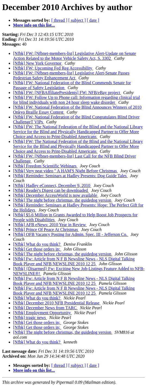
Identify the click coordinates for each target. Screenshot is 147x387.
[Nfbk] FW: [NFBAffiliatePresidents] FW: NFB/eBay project (67, 92)
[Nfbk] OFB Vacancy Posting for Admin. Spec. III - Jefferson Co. (70, 234)
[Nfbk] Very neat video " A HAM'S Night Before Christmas (65, 170)
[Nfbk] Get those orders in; (37, 249)
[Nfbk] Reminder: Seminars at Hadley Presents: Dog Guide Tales (70, 175)
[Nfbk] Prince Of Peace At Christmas (46, 229)
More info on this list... (34, 25)
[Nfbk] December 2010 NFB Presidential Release (57, 303)
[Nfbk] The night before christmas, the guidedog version (62, 200)
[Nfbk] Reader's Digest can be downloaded (51, 190)
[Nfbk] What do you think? (37, 244)
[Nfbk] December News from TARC (45, 307)
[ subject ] (77, 20)
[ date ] (93, 20)
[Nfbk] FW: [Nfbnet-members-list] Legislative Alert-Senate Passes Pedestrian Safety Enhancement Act (71, 75)
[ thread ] (59, 20)
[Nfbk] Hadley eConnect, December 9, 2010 (52, 185)
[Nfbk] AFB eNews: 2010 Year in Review (50, 224)
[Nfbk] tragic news (30, 317)
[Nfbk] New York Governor (37, 63)
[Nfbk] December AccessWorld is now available (55, 195)
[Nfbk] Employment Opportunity (42, 312)
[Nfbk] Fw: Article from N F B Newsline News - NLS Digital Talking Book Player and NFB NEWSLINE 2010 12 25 (74, 261)
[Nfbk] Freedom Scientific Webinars (45, 166)
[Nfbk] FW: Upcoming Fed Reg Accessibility (53, 68)
